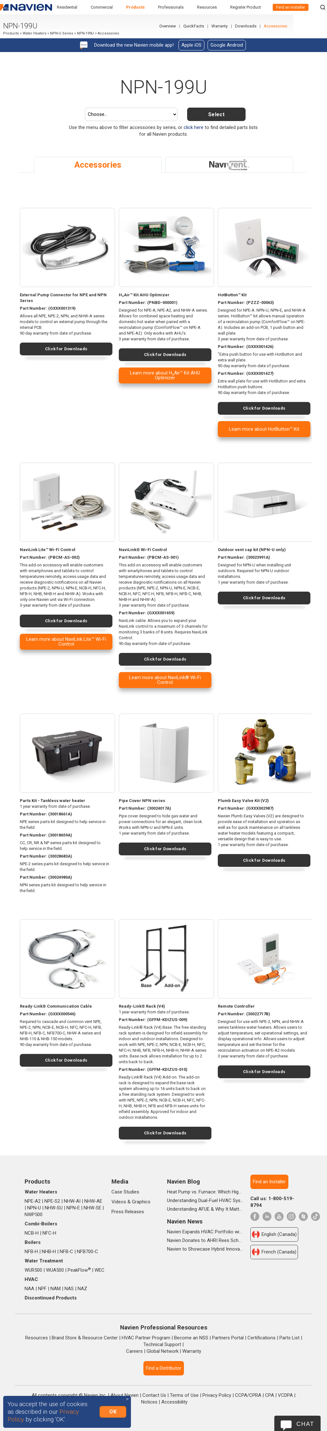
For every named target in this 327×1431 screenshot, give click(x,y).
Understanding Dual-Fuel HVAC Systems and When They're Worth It (205, 1200)
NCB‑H (32, 1233)
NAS (69, 1288)
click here (193, 127)
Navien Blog (183, 1181)
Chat (305, 1424)
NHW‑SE (92, 1208)
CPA (269, 1395)
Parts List (289, 1338)
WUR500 (33, 1270)
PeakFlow (79, 1270)
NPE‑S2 (52, 1201)
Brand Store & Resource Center (85, 1338)
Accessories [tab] (97, 165)
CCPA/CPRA (248, 1395)
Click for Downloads (66, 348)
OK (113, 1412)
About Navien (124, 1395)
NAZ (82, 1288)
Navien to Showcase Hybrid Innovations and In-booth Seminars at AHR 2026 (205, 1249)
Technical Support (162, 1344)
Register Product (245, 7)
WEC (99, 1270)
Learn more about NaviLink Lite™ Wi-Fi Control (66, 641)
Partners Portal (228, 1338)
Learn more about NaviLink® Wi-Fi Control (165, 680)
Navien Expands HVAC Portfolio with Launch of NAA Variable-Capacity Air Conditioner (205, 1232)
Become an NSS (191, 1338)
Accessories (309, 26)
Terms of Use (184, 1395)
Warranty (253, 26)
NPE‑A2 (33, 1201)
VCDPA (285, 1395)
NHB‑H (49, 1251)
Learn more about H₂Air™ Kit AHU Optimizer (165, 375)
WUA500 (55, 1270)
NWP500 (33, 1214)
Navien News (184, 1221)
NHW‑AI (72, 1201)
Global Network (163, 1351)
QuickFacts (227, 26)
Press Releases (127, 1212)
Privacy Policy (216, 1395)
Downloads (279, 26)
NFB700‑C (87, 1251)
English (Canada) (274, 1234)
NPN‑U (34, 1208)
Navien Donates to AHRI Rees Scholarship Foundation (205, 1240)
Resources (207, 7)
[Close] (127, 1399)
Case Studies (125, 1192)
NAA (29, 1288)
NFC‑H (49, 1233)
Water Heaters (34, 34)
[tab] (229, 165)
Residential (67, 7)
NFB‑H (31, 1251)
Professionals (171, 7)
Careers (134, 1351)
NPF (42, 1288)
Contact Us (154, 1395)
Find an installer (290, 7)
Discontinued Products (51, 1298)
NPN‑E (73, 1208)
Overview (201, 26)
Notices (149, 1402)
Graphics (141, 1202)
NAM (55, 1288)
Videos (118, 1202)
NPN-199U (85, 34)
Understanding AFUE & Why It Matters (205, 1209)
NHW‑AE (93, 1201)
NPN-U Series (61, 34)
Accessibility (174, 1402)
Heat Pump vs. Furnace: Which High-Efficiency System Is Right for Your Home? (205, 1192)
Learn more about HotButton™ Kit (264, 429)
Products (135, 7)
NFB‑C (66, 1251)
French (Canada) (274, 1252)
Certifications (261, 1338)
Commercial (102, 7)
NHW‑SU (54, 1208)
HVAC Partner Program (146, 1338)
